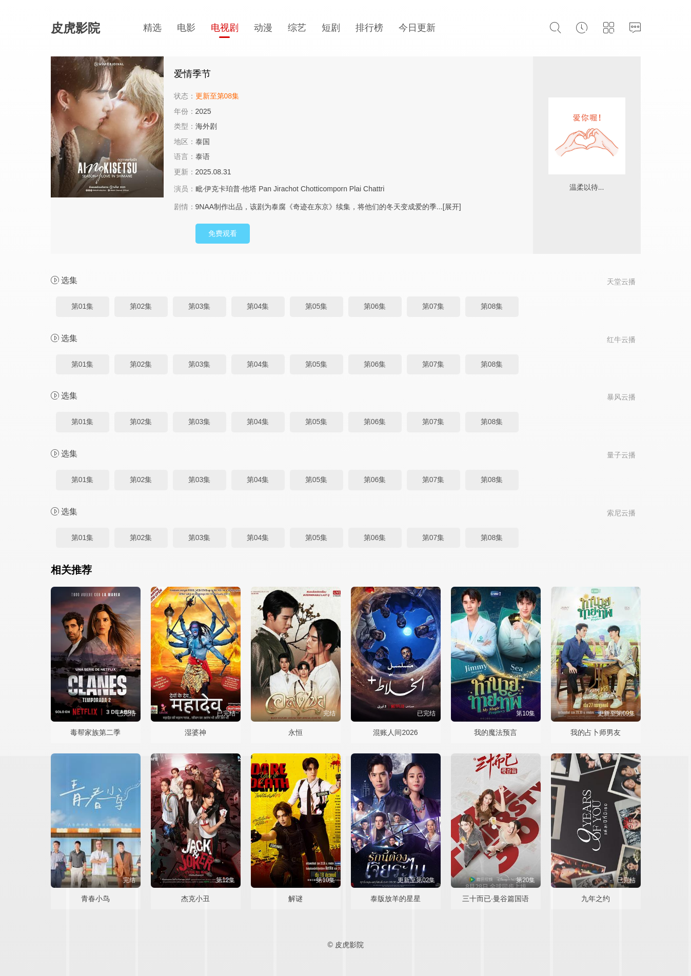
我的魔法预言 (495, 732)
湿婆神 (195, 732)
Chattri (373, 189)
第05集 (316, 306)
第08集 (492, 306)
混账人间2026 (395, 732)
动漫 (263, 28)
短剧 (331, 28)
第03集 (199, 306)
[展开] (452, 207)
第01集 (82, 306)
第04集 (258, 306)
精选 (152, 28)
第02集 (141, 306)
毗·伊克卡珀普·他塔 (226, 189)
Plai (355, 189)
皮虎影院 (75, 28)
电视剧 (225, 28)
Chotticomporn (324, 189)
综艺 (297, 28)
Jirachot (286, 189)
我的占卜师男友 (595, 732)
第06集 (375, 306)
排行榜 (369, 28)
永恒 (295, 732)
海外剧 (206, 126)
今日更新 (417, 28)
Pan (265, 189)
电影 (186, 28)
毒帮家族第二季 (95, 732)
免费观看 (222, 233)
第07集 (433, 306)
